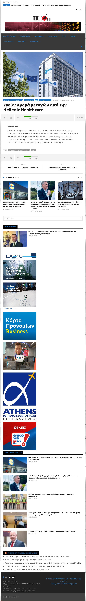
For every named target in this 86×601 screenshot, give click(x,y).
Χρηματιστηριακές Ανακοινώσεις (22, 553)
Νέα (36, 100)
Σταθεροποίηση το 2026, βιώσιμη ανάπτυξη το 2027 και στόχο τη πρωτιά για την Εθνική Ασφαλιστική (54, 514)
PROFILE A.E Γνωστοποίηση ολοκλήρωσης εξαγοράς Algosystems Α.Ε (30, 566)
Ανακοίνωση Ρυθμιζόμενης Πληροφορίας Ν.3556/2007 (24, 560)
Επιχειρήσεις (25, 36)
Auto (73, 36)
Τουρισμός (34, 42)
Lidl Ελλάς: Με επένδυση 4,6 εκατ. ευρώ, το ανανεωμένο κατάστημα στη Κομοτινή (41, 5)
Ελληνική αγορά (17, 100)
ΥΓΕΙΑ (33, 150)
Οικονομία (39, 36)
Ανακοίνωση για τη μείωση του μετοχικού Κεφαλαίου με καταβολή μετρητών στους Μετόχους (39, 563)
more (80, 118)
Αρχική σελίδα (9, 36)
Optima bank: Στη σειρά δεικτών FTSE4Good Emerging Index (51, 531)
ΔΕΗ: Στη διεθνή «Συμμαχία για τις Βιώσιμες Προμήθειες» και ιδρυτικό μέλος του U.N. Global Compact (43, 205)
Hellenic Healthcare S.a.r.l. (19, 150)
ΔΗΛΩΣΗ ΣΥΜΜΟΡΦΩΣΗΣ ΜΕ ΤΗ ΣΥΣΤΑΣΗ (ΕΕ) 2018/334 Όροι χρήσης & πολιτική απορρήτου (63, 581)
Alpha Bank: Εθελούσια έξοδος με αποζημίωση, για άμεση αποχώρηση (69, 204)
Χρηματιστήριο (45, 100)
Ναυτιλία (22, 42)
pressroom (66, 100)
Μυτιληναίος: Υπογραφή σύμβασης (23, 166)
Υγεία (64, 36)
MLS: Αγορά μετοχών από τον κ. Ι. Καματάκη (62, 167)
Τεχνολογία (8, 42)
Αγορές (6, 5)
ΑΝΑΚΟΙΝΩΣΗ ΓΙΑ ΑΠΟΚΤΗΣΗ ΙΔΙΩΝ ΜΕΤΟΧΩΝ (23, 569)
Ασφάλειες (53, 36)
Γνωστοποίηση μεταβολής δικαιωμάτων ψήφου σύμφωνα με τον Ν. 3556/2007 (33, 556)
